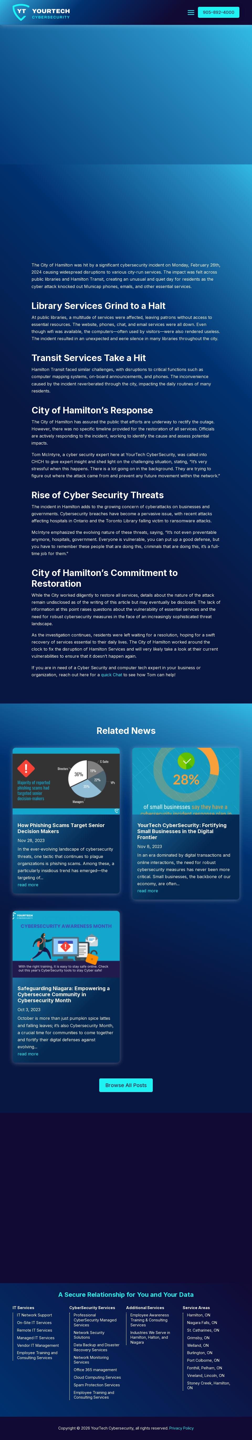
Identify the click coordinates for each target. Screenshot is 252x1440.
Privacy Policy (181, 1428)
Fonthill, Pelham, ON (204, 1368)
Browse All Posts (126, 1085)
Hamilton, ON (198, 1315)
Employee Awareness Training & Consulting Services (149, 1320)
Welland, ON (198, 1345)
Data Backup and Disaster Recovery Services (96, 1348)
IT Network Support (34, 1315)
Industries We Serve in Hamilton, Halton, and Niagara (150, 1338)
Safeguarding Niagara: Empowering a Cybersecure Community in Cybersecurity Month (64, 995)
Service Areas (196, 1308)
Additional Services (145, 1308)
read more (28, 885)
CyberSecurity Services (92, 1308)
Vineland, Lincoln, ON (205, 1376)
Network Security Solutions (89, 1335)
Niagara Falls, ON (202, 1323)
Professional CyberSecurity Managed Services (95, 1320)
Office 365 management (95, 1370)
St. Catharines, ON (203, 1330)
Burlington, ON (199, 1353)
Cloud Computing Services (97, 1378)
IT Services (23, 1308)
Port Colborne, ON (203, 1361)
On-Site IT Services (34, 1323)
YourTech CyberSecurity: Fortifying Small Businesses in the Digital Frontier (182, 832)
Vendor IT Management (38, 1345)
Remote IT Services (34, 1330)
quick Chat (111, 675)
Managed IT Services (36, 1338)
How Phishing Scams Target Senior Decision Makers (61, 829)
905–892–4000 (218, 12)
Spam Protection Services (97, 1385)
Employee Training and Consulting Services (37, 1355)
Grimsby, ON (198, 1338)
